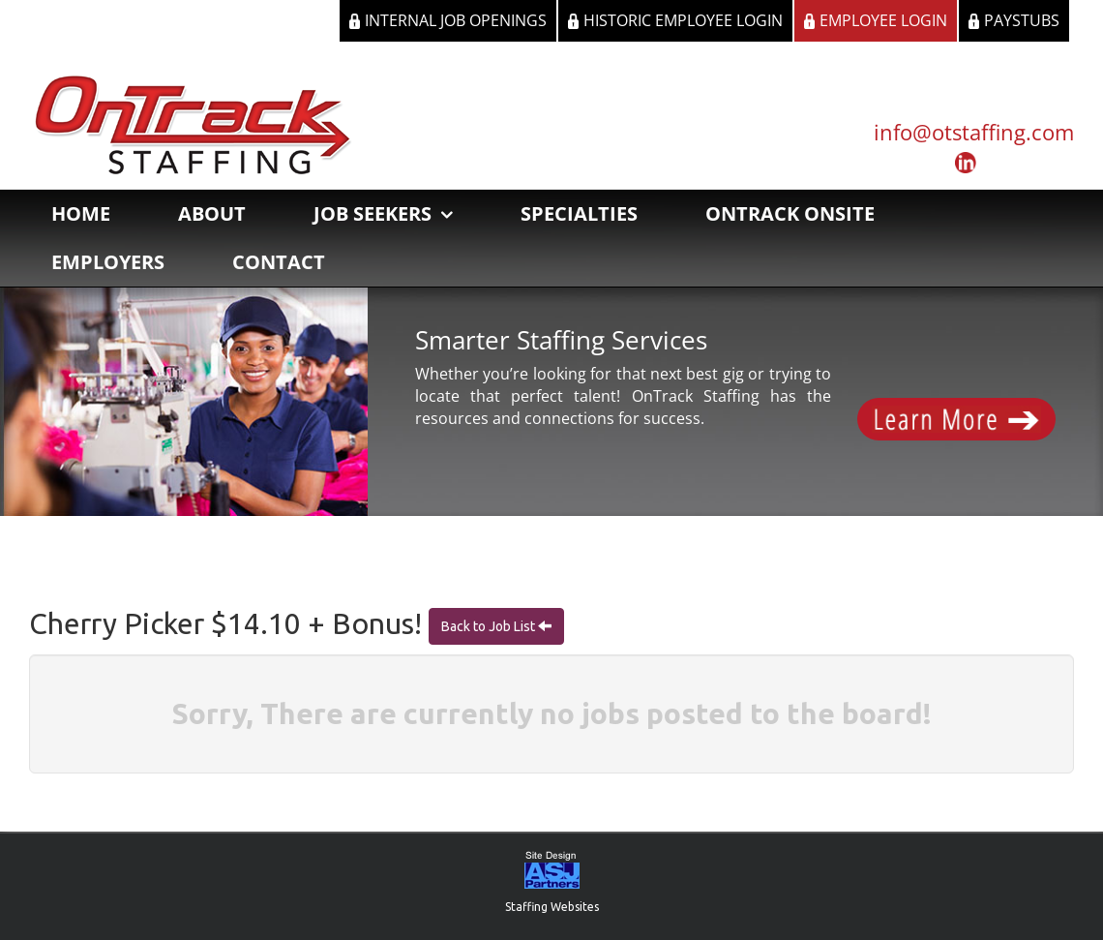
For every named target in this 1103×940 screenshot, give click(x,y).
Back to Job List (489, 626)
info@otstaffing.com (974, 131)
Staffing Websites (552, 906)
